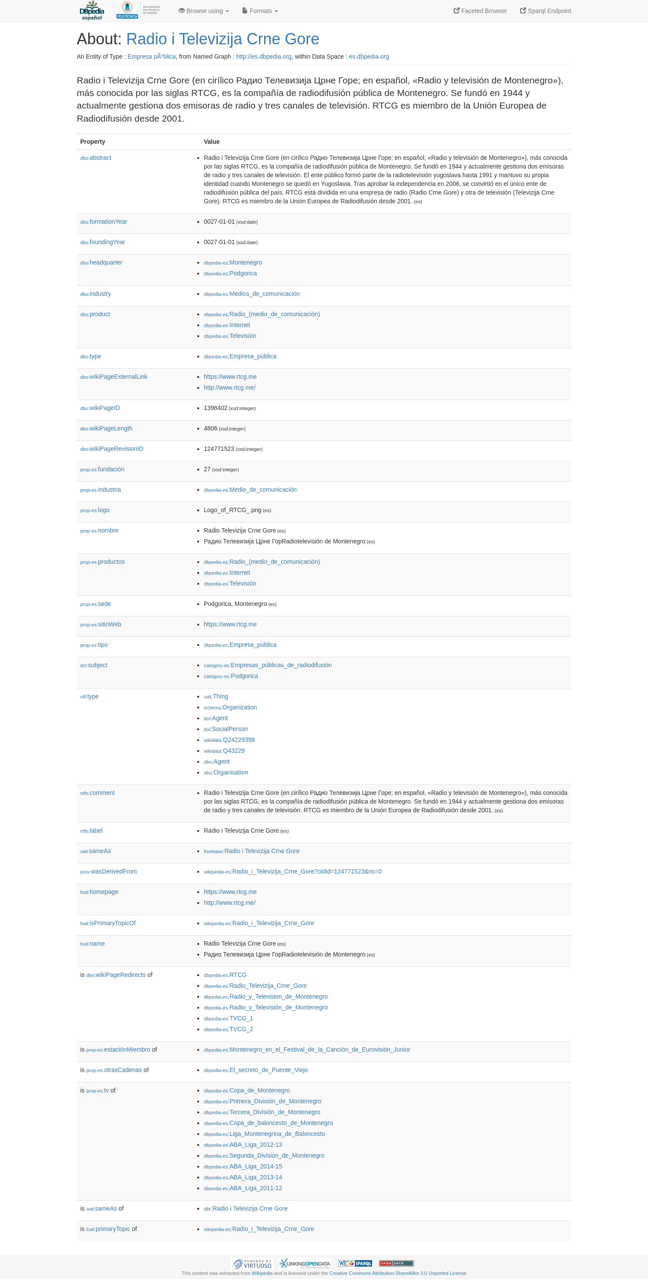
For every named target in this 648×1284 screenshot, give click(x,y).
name (92, 943)
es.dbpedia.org (369, 56)
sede (95, 603)
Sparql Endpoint (545, 10)
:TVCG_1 (228, 1018)
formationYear (103, 221)
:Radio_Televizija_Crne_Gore (255, 985)
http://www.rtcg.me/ (229, 387)
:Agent (216, 718)
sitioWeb (100, 624)
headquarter (101, 262)
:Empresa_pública (240, 356)
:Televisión (230, 335)
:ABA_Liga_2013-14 (243, 1177)
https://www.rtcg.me (230, 376)
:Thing (216, 696)
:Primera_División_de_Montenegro (262, 1101)
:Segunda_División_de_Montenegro (264, 1155)
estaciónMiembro (118, 1049)
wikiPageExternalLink (113, 376)
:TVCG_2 (228, 1029)
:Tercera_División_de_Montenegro (262, 1112)
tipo (94, 644)
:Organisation (226, 772)
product (95, 314)
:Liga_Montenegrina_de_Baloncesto (264, 1133)
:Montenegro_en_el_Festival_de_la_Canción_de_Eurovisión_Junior (307, 1049)
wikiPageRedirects (116, 974)
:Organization (230, 707)
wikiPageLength (106, 428)
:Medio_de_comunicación (250, 489)
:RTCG (225, 974)
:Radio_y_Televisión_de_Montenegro (266, 1007)
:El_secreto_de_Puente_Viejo (256, 1069)
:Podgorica (230, 273)
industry (95, 293)
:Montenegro (233, 262)
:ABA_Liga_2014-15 (243, 1166)
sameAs (95, 850)
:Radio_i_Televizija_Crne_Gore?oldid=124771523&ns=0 (293, 871)
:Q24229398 (229, 739)
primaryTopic (108, 1228)
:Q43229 (224, 750)
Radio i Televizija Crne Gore (223, 39)
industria (100, 489)
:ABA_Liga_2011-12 (243, 1188)
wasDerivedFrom (108, 871)
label (91, 830)
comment (97, 792)
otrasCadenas (114, 1069)
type (90, 356)
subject (93, 665)
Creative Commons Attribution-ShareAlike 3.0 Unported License (397, 1273)
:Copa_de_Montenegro (247, 1090)
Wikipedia (262, 1273)
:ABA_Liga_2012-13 (243, 1144)
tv (97, 1090)
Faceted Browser (480, 10)
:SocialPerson (226, 728)
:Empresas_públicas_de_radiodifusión (268, 665)
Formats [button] (260, 10)
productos (102, 561)
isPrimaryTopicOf (108, 923)
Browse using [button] (204, 10)
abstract (95, 157)
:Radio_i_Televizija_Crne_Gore (259, 923)
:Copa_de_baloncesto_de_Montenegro (268, 1122)
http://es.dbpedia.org (263, 56)
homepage (99, 891)
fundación (102, 469)
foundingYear (102, 241)
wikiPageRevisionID (112, 448)
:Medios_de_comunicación (252, 293)
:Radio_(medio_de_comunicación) (262, 314)
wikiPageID (100, 407)
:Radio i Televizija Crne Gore (252, 850)
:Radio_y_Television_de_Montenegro (266, 996)
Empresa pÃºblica (152, 56)
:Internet (227, 324)
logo (95, 509)
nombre (99, 530)
